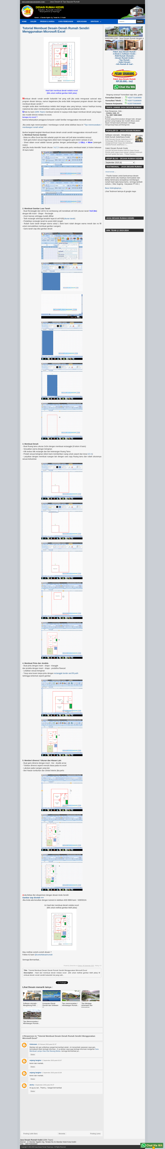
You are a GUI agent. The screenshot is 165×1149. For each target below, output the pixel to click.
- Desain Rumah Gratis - (124, 58)
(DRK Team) (40, 112)
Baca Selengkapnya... (114, 189)
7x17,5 (56, 147)
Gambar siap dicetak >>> (33, 898)
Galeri (33, 21)
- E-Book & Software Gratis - (124, 54)
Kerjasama (82, 21)
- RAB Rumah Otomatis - (124, 56)
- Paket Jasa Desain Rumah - (124, 52)
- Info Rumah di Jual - (124, 64)
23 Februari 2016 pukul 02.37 (47, 1044)
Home (24, 21)
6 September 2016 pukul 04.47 (44, 1085)
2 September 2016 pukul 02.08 (51, 1072)
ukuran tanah (69, 219)
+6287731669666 (133, 98)
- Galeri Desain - (124, 62)
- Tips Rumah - (124, 60)
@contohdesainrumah (43, 955)
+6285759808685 (133, 104)
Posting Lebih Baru (30, 1134)
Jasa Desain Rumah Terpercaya (44, 1147)
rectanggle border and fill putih (66, 673)
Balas (33, 1055)
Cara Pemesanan (65, 21)
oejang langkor (35, 1060)
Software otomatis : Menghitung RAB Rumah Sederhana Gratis (118, 136)
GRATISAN (95, 21)
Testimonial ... (110, 173)
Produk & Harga (47, 21)
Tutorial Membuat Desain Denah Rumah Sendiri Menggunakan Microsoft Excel (55, 29)
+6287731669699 (133, 101)
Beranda (62, 1134)
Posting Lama (95, 1134)
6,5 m (90, 454)
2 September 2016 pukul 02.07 (51, 1060)
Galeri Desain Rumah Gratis (116, 148)
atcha (32, 1085)
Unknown (33, 1044)
